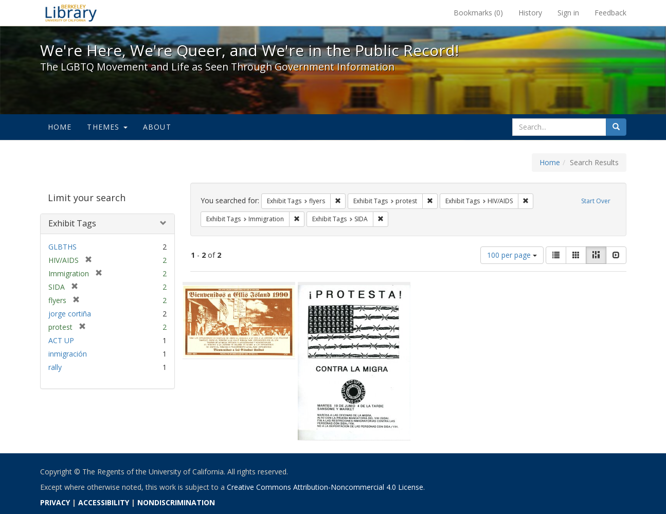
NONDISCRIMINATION (176, 502)
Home (60, 127)
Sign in (568, 12)
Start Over (595, 201)
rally (55, 367)
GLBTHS (62, 247)
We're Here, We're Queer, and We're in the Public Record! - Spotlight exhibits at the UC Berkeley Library (71, 13)
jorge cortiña (69, 313)
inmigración (67, 354)
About (157, 127)
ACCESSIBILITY (103, 502)
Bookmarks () (478, 12)
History (530, 12)
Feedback (610, 12)
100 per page (512, 255)
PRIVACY (55, 502)
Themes (107, 127)
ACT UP (61, 340)
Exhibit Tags (72, 223)
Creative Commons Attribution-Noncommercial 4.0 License (325, 487)
